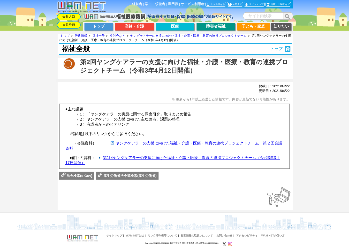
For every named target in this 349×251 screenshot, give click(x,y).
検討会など (117, 36)
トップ (65, 36)
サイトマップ (114, 235)
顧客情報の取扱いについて (197, 235)
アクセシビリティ (247, 235)
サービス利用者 (193, 4)
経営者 (137, 4)
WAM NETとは (135, 235)
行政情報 (81, 36)
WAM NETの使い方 (273, 235)
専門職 (173, 4)
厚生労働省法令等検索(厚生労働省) (127, 176)
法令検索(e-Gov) (76, 176)
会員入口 (68, 16)
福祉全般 (98, 36)
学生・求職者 (155, 4)
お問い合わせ (224, 235)
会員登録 (68, 25)
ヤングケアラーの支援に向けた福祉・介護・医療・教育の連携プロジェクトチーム (188, 36)
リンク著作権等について (162, 235)
